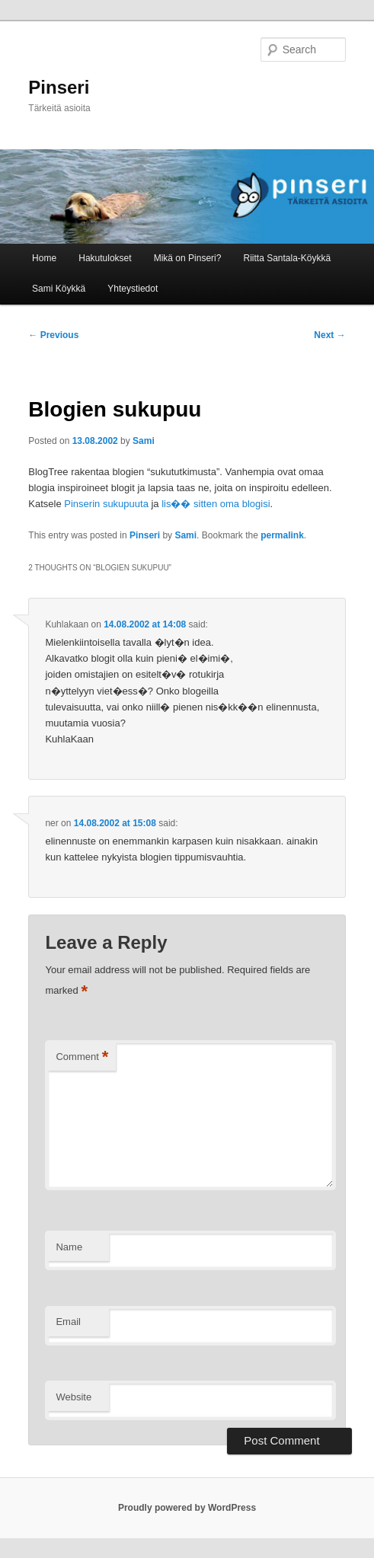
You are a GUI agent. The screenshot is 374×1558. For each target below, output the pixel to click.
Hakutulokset (104, 258)
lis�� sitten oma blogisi (215, 503)
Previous (53, 335)
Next (329, 335)
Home (44, 258)
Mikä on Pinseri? (188, 258)
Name (69, 1247)
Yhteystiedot (132, 288)
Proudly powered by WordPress (187, 1507)
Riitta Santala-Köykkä (287, 258)
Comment (82, 1057)
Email (68, 1321)
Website (73, 1397)
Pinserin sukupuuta (107, 503)
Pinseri (58, 87)
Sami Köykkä (58, 288)
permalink (282, 535)
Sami (144, 441)
